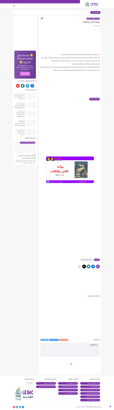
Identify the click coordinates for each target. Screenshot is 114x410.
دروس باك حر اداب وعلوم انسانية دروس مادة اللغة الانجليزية (19, 105)
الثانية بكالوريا (75, 6)
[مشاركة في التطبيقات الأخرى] (80, 266)
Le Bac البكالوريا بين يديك (82, 407)
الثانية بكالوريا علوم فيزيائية (92, 396)
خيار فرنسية (29, 1)
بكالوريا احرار (31, 6)
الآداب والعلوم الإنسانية (93, 18)
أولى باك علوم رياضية (72, 383)
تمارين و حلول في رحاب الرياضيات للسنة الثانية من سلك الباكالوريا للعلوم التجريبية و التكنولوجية (20, 115)
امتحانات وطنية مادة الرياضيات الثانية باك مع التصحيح (27, 157)
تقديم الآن (25, 73)
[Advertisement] (70, 42)
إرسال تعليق (94, 344)
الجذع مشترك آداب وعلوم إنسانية (47, 386)
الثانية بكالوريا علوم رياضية (93, 393)
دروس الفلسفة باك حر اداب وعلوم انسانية (20, 132)
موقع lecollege (29, 382)
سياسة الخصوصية (59, 1)
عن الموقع (36, 1)
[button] (93, 266)
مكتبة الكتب (43, 1)
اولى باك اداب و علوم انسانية (70, 390)
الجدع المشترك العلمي (49, 383)
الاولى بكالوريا (64, 6)
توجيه (25, 6)
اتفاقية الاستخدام (69, 1)
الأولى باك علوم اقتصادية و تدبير (69, 386)
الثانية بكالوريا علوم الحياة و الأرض (91, 390)
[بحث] (14, 6)
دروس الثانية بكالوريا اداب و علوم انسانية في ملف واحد (20, 97)
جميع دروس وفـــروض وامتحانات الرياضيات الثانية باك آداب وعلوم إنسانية (20, 124)
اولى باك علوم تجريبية (72, 393)
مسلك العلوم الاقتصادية (93, 400)
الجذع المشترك (53, 6)
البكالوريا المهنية (40, 6)
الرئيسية (76, 1)
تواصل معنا (50, 1)
